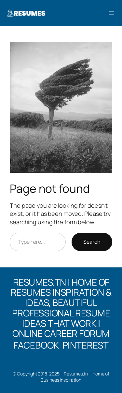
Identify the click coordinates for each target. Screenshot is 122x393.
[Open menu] (111, 13)
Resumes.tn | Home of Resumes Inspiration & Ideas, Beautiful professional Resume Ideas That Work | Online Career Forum (61, 308)
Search (92, 241)
